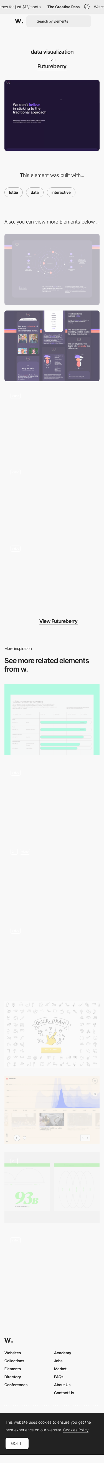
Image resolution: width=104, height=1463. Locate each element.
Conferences (15, 1384)
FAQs (58, 1376)
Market (60, 1368)
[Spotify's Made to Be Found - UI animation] (52, 1264)
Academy (62, 1352)
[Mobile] (52, 345)
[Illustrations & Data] (52, 1187)
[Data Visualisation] (52, 877)
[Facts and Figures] (52, 957)
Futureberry (52, 66)
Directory (12, 1376)
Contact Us (64, 1392)
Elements (12, 1368)
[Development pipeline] (52, 719)
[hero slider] (52, 574)
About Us (62, 1384)
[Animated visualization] (52, 798)
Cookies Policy (75, 1430)
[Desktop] (52, 269)
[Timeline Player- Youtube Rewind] (52, 1110)
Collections (14, 1360)
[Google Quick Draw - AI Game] (52, 1034)
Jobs (58, 1360)
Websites (12, 1352)
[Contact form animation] (52, 498)
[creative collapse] (52, 422)
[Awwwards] (19, 21)
